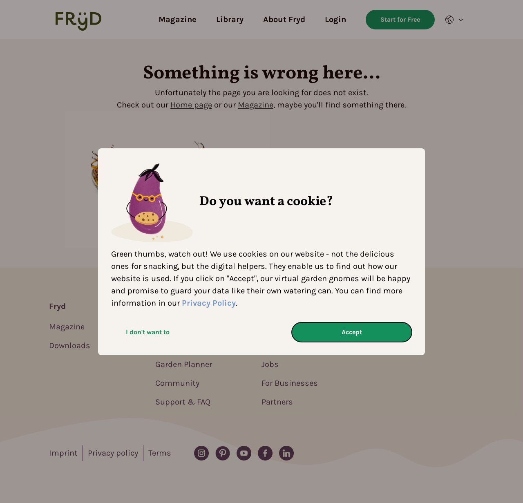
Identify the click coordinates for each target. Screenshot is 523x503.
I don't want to (148, 332)
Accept (352, 332)
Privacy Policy (209, 303)
